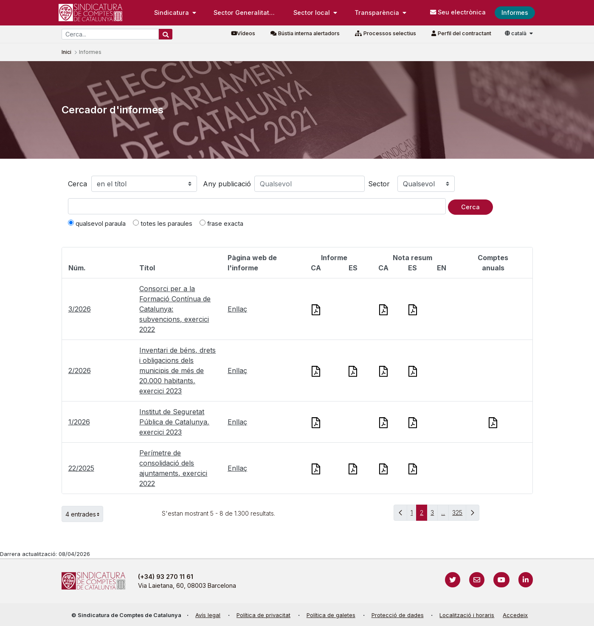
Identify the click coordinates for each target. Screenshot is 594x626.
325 (459, 514)
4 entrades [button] (84, 514)
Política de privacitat (263, 615)
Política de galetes (331, 615)
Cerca (77, 184)
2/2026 (79, 370)
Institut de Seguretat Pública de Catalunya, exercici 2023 (174, 421)
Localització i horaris (466, 615)
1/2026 (79, 422)
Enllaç (237, 309)
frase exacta (221, 223)
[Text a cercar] (257, 206)
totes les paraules (162, 223)
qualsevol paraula (97, 223)
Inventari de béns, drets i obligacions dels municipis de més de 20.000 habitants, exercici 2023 (177, 370)
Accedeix (515, 615)
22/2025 (81, 468)
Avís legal (207, 615)
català (516, 33)
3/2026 (79, 309)
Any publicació (227, 184)
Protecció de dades (398, 615)
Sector (379, 184)
